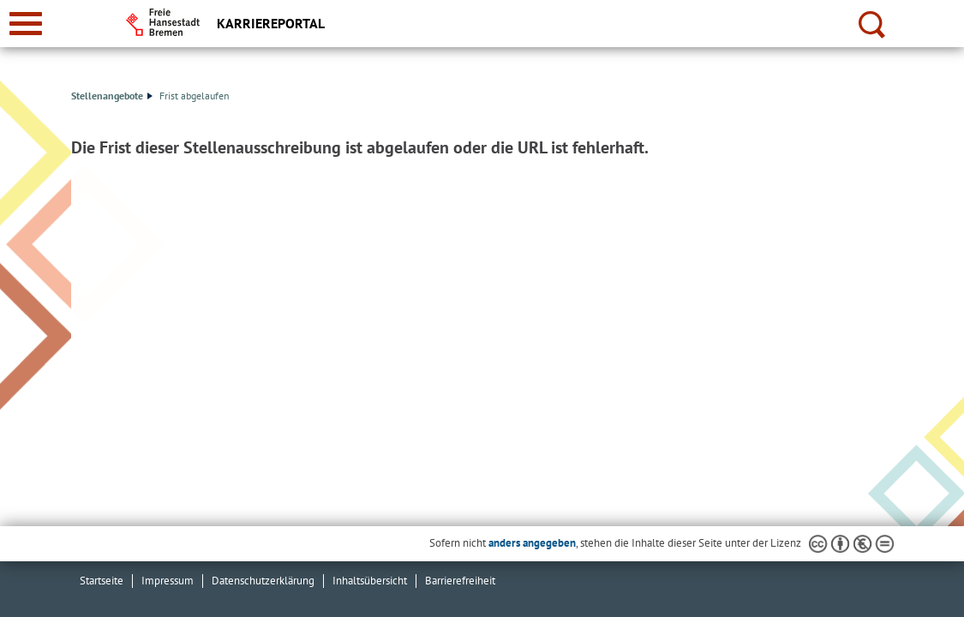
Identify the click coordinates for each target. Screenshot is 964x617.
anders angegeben (532, 543)
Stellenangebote (112, 95)
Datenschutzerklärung (263, 580)
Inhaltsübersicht (369, 580)
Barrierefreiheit (460, 580)
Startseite (101, 580)
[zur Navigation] (25, 23)
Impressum (167, 580)
